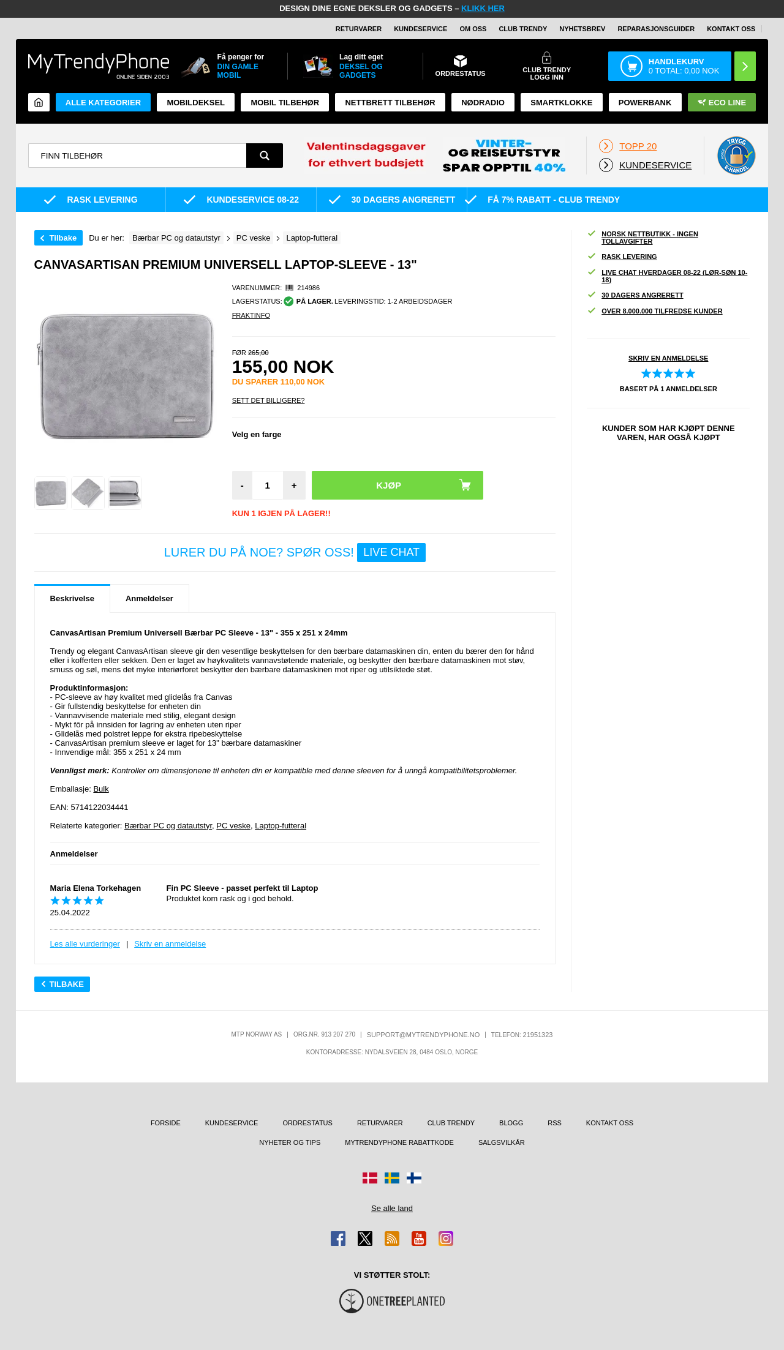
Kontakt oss (731, 28)
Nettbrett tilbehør (390, 102)
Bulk (100, 788)
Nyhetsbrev (582, 28)
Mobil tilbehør (285, 102)
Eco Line (722, 102)
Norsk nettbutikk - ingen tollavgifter (642, 237)
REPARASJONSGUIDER (656, 28)
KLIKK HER (483, 8)
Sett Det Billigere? (268, 400)
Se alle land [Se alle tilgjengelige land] (392, 1208)
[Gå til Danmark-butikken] (370, 1178)
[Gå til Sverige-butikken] (392, 1178)
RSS (555, 1123)
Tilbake (63, 237)
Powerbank (645, 102)
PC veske (233, 825)
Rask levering (622, 257)
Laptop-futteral (280, 825)
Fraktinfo (251, 315)
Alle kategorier (103, 102)
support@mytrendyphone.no (423, 1034)
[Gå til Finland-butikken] (414, 1178)
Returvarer (359, 28)
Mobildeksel (196, 102)
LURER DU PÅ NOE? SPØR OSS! (295, 552)
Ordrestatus (307, 1123)
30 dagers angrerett (635, 295)
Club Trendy (523, 28)
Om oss (472, 28)
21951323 (538, 1034)
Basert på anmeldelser (668, 388)
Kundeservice (420, 28)
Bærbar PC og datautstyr (168, 825)
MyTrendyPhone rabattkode (399, 1142)
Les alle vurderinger (85, 943)
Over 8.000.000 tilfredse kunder (654, 311)
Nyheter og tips (289, 1142)
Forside (166, 1123)
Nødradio (483, 102)
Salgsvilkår (501, 1142)
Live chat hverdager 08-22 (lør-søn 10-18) (667, 276)
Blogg (511, 1123)
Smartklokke (561, 102)
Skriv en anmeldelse (170, 943)
